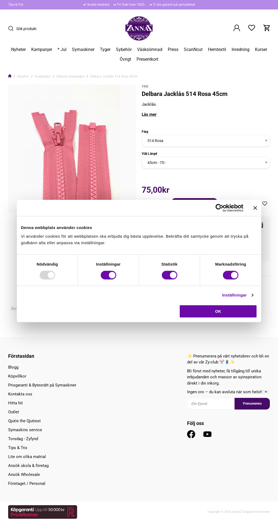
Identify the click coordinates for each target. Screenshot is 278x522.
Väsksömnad (149, 49)
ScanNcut (193, 49)
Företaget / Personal (26, 483)
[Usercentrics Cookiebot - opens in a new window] (219, 208)
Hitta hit (15, 403)
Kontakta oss (20, 394)
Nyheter (18, 49)
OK (218, 311)
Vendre (265, 512)
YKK (145, 86)
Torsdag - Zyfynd (23, 438)
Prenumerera (252, 403)
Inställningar (234, 295)
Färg (145, 132)
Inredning (240, 49)
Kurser (261, 49)
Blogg (13, 367)
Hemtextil (217, 49)
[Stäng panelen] (255, 208)
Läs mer (149, 114)
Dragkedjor (43, 76)
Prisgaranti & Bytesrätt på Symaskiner (42, 385)
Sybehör (124, 49)
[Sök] (12, 28)
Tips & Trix (15, 5)
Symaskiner (83, 49)
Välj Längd (149, 154)
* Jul (62, 49)
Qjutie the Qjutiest (24, 420)
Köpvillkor (17, 376)
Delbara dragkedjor (70, 76)
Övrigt (125, 59)
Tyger (105, 49)
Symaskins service (25, 429)
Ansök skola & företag (28, 465)
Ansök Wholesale (24, 474)
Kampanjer (41, 49)
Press (173, 49)
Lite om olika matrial (27, 456)
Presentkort (147, 59)
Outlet (13, 412)
